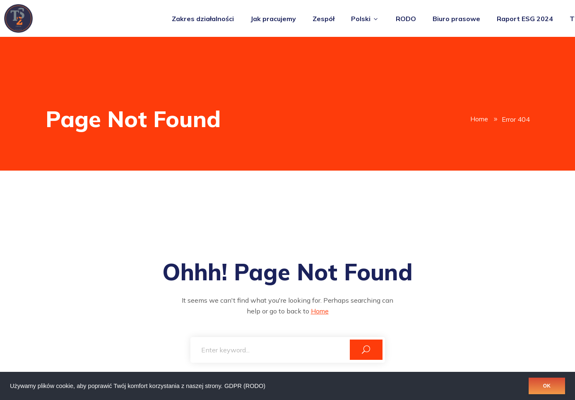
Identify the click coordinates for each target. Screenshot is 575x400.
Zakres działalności (203, 18)
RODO (406, 18)
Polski (365, 18)
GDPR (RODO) (244, 386)
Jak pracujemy (273, 18)
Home (479, 119)
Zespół (323, 18)
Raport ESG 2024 (525, 18)
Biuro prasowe (456, 18)
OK (547, 386)
